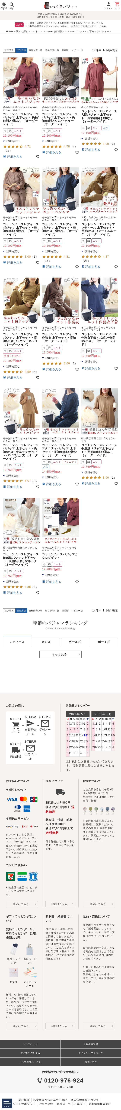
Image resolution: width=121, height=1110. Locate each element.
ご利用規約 (46, 1103)
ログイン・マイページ (90, 1053)
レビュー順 (77, 50)
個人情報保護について (85, 1099)
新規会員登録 (90, 1044)
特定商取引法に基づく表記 (50, 1099)
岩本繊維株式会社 (100, 1103)
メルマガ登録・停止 (30, 1062)
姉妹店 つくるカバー (71, 1103)
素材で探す (22, 31)
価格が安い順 (35, 50)
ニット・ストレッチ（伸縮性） (48, 31)
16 (47, 260)
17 (7, 150)
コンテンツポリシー (22, 1103)
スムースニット (76, 31)
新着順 (65, 50)
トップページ (30, 1044)
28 (86, 260)
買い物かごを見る (30, 1053)
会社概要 (24, 1099)
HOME (10, 31)
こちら (99, 23)
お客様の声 (91, 1062)
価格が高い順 (52, 50)
